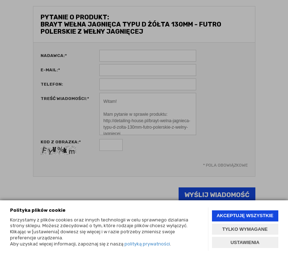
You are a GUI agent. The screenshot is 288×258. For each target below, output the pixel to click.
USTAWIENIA (245, 242)
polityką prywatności (147, 244)
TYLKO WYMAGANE (245, 229)
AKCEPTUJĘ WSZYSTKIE (245, 215)
